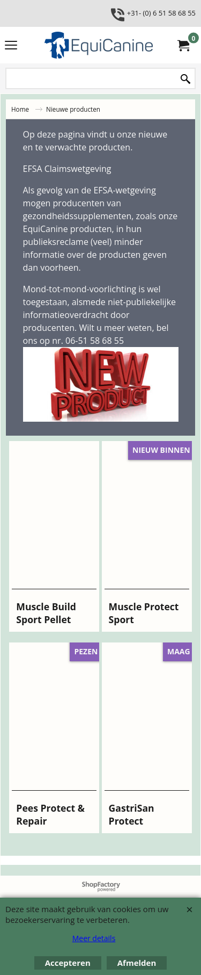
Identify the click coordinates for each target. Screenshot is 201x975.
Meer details (94, 938)
